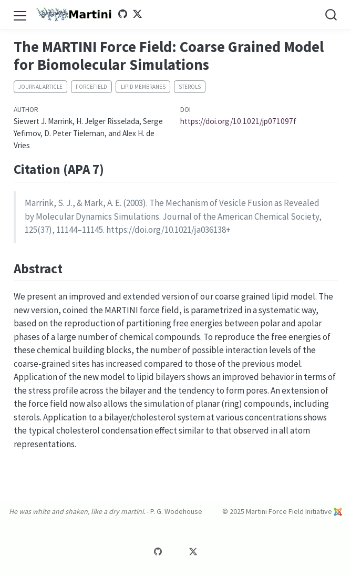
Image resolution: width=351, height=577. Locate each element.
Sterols (190, 86)
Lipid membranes (143, 86)
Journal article (40, 86)
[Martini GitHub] (125, 14)
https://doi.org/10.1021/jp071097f (238, 121)
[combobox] (331, 14)
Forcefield (91, 86)
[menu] (19, 14)
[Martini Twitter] (141, 14)
